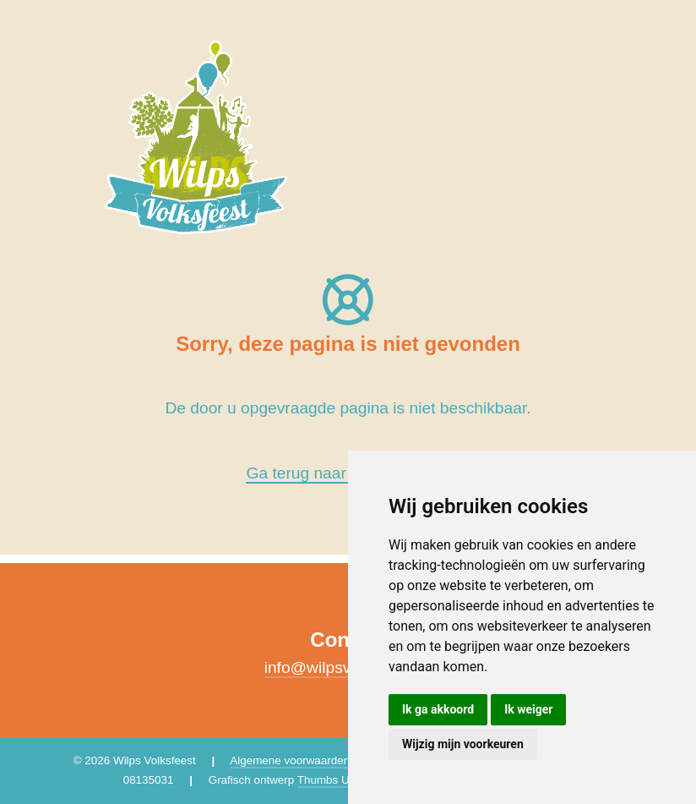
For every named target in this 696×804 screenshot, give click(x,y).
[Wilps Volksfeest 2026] (196, 136)
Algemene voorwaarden (290, 760)
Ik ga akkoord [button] (438, 709)
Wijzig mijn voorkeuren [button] (463, 744)
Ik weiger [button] (528, 709)
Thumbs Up (326, 780)
